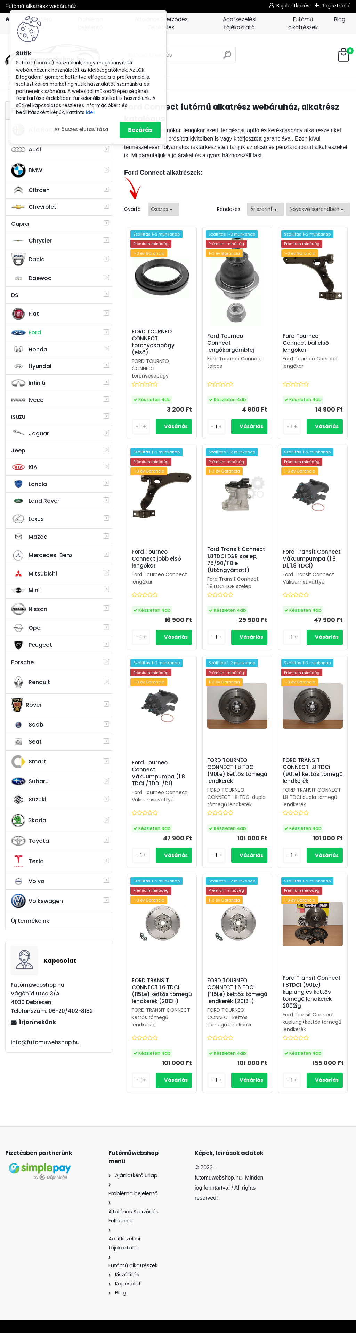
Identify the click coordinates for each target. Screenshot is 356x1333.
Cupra (20, 224)
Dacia (28, 259)
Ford (26, 332)
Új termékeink (30, 921)
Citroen (30, 190)
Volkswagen (37, 901)
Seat (26, 741)
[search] (227, 57)
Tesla (27, 861)
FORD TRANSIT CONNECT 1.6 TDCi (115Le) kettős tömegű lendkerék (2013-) (162, 991)
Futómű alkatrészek (303, 23)
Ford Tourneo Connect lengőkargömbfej (230, 343)
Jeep (18, 450)
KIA (24, 467)
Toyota (30, 841)
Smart (28, 761)
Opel (26, 628)
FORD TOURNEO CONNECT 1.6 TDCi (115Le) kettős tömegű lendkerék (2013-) (237, 991)
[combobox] (265, 209)
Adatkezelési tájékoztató (239, 23)
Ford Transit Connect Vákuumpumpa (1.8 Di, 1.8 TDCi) (312, 558)
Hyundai (31, 366)
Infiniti (28, 383)
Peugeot (31, 645)
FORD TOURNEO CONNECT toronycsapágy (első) (153, 342)
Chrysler (31, 241)
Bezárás (140, 130)
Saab (27, 725)
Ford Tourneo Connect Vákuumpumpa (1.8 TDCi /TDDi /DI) (158, 773)
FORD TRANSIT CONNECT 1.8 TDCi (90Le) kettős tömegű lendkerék (313, 771)
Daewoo (31, 278)
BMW (26, 170)
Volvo (27, 881)
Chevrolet (33, 207)
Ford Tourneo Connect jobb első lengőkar (156, 558)
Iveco (27, 400)
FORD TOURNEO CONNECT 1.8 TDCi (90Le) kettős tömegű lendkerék (237, 771)
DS (14, 295)
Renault (30, 682)
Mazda (29, 537)
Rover (26, 705)
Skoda (28, 820)
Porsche (22, 662)
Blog (339, 19)
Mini (25, 590)
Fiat (25, 314)
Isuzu (18, 417)
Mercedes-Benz (42, 555)
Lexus (27, 518)
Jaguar (30, 433)
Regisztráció (336, 5)
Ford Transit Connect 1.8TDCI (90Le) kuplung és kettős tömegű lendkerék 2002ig (312, 992)
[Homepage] (7, 19)
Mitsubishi (34, 574)
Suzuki (28, 799)
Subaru (30, 781)
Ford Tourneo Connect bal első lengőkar (306, 343)
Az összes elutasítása (81, 129)
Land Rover (35, 501)
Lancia (29, 484)
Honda (29, 350)
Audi (26, 149)
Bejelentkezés (292, 5)
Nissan (29, 609)
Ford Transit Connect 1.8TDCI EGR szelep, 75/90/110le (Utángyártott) (236, 560)
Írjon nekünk (37, 1022)
